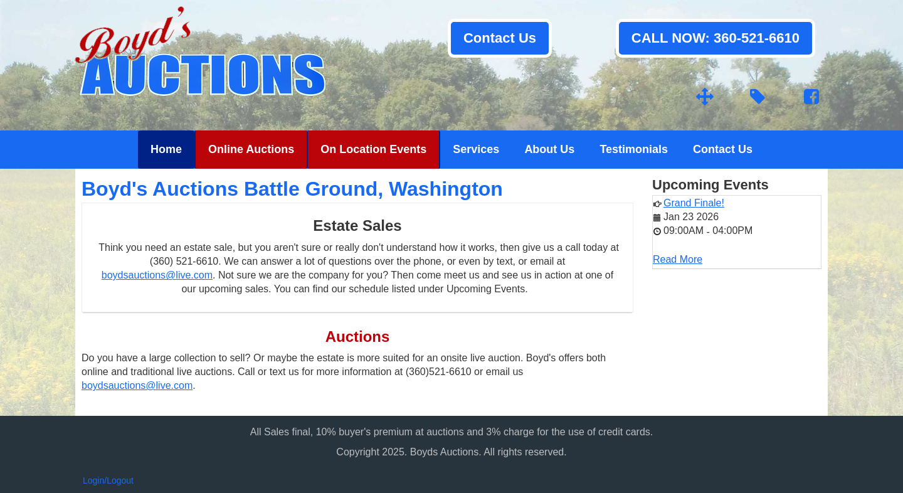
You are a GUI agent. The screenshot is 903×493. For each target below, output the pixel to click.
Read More (677, 259)
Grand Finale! (693, 203)
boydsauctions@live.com (157, 275)
